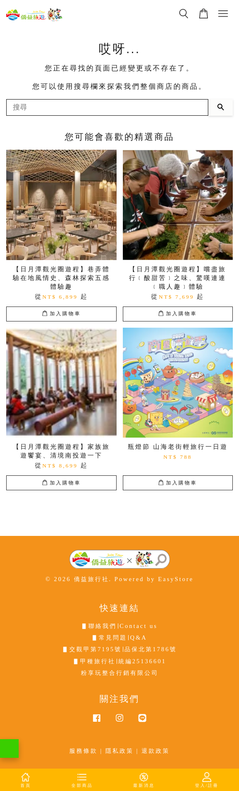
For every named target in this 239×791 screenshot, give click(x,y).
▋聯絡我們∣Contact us (119, 626)
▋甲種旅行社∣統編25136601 (119, 661)
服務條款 (83, 750)
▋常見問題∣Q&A (119, 637)
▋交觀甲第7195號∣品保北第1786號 (119, 649)
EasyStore (176, 579)
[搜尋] (107, 107)
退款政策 (155, 750)
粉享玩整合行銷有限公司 (120, 672)
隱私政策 (119, 750)
